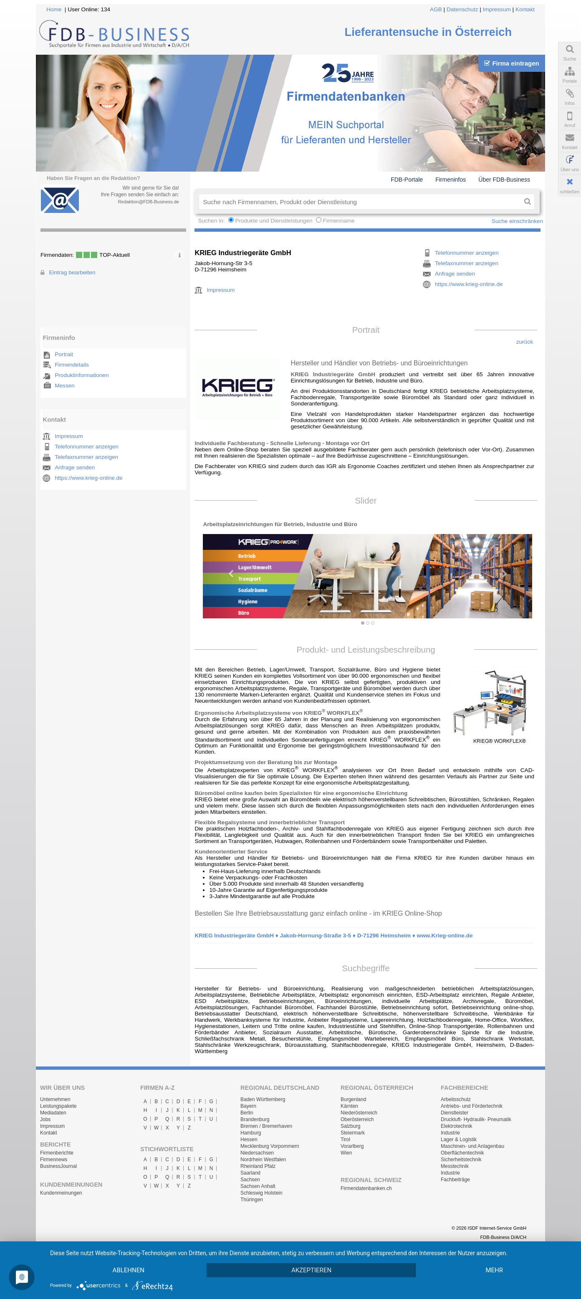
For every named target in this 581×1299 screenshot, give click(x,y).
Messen (65, 385)
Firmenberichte (56, 1153)
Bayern (248, 1106)
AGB (436, 9)
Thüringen (251, 1200)
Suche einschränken (517, 221)
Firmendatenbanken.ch (366, 1188)
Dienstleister (454, 1113)
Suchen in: (212, 221)
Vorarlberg (352, 1146)
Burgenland (353, 1099)
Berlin (246, 1113)
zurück (524, 342)
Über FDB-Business (504, 179)
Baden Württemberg (262, 1099)
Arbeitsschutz (456, 1099)
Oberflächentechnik (462, 1153)
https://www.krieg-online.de (88, 478)
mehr (494, 1270)
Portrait (64, 354)
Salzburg (350, 1126)
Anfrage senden (75, 467)
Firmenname (338, 221)
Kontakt (525, 9)
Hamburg (250, 1133)
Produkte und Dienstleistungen (273, 221)
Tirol (345, 1139)
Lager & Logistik (459, 1139)
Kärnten (349, 1106)
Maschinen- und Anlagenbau (472, 1146)
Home (53, 9)
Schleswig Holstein (261, 1193)
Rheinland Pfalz (257, 1166)
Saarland (250, 1173)
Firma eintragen (511, 63)
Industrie (450, 1133)
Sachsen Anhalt (257, 1186)
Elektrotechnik (456, 1126)
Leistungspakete (58, 1106)
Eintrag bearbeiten (72, 272)
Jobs (45, 1119)
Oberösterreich (357, 1119)
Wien (346, 1153)
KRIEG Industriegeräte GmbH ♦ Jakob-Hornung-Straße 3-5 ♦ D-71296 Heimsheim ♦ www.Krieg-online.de (333, 935)
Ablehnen (128, 1270)
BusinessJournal (58, 1166)
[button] (227, 570)
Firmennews (53, 1159)
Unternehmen (55, 1099)
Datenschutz (462, 9)
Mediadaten (53, 1113)
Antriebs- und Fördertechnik (472, 1106)
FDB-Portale (407, 179)
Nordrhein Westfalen (263, 1159)
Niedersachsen (257, 1153)
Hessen (249, 1139)
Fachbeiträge (455, 1180)
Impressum (497, 9)
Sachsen (250, 1180)
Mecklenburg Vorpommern (269, 1146)
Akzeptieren (311, 1270)
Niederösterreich (359, 1113)
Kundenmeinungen (61, 1193)
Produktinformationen (82, 375)
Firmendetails (72, 365)
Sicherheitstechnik (461, 1159)
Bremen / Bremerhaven (266, 1126)
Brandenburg (254, 1119)
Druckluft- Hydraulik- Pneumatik (476, 1119)
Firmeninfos (450, 179)
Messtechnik (455, 1166)
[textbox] (359, 202)
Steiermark (353, 1133)
